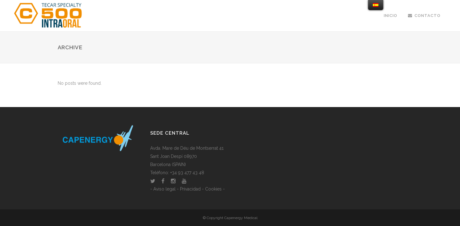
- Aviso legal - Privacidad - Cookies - (187, 188)
